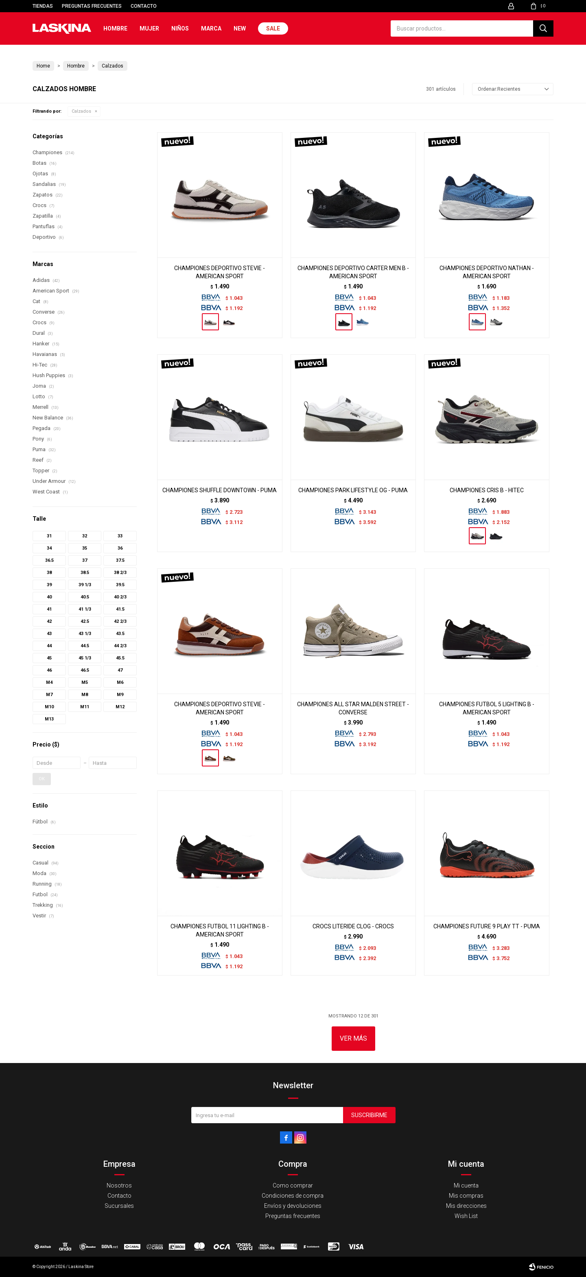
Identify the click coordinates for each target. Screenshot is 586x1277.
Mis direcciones (466, 1206)
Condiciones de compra (293, 1195)
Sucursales (119, 1206)
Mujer (149, 28)
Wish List (466, 1216)
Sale (273, 28)
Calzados (81, 111)
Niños (180, 28)
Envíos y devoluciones (292, 1206)
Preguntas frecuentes (92, 6)
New (240, 28)
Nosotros (119, 1185)
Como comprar (293, 1185)
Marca (211, 28)
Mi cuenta (466, 1185)
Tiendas (43, 6)
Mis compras (466, 1195)
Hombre (115, 28)
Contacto (144, 6)
